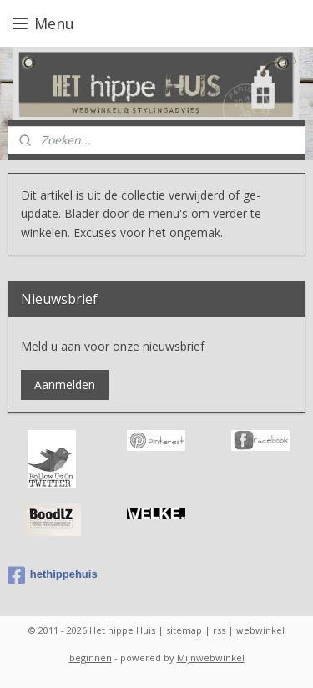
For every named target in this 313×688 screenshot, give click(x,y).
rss (219, 630)
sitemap (184, 630)
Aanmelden (64, 384)
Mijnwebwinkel (211, 657)
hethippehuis (53, 575)
